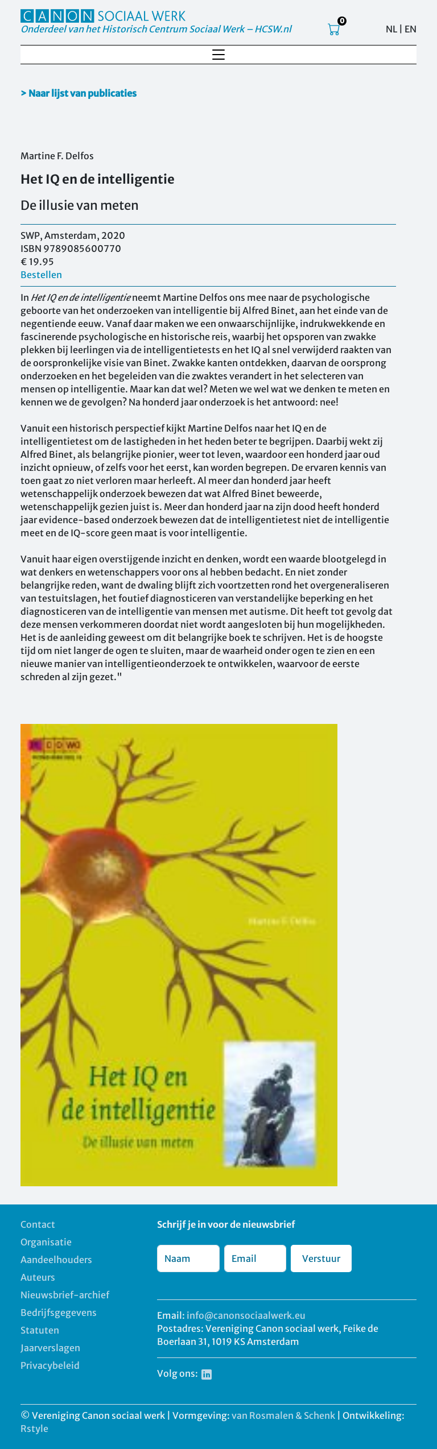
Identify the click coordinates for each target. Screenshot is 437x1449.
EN (411, 29)
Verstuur (321, 1258)
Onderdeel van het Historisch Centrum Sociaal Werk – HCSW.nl (155, 29)
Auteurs (37, 1277)
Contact (37, 1224)
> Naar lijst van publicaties (78, 93)
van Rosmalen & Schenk (283, 1415)
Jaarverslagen (50, 1347)
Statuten (39, 1330)
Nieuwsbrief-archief (64, 1295)
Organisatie (46, 1242)
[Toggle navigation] (218, 54)
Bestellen (41, 274)
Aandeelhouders (56, 1259)
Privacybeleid (50, 1365)
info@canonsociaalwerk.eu (246, 1315)
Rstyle (34, 1428)
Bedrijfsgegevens (58, 1312)
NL (391, 29)
